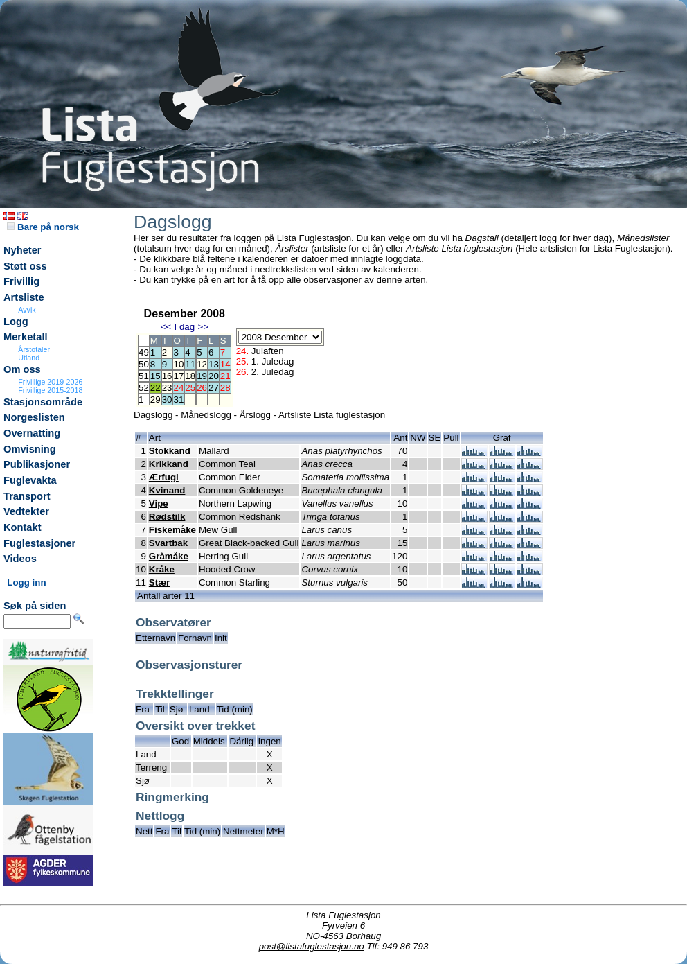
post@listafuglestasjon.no (311, 946)
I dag (184, 327)
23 (167, 388)
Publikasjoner (36, 464)
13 (213, 364)
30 (167, 399)
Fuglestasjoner (39, 543)
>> (203, 327)
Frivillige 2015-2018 (50, 390)
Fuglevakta (30, 480)
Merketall (25, 336)
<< (165, 327)
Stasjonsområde (42, 401)
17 (178, 376)
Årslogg (255, 415)
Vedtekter (26, 511)
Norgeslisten (34, 417)
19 (202, 376)
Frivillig (21, 281)
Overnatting (31, 433)
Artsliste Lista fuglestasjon (331, 415)
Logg (15, 321)
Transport (27, 496)
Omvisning (29, 449)
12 (202, 364)
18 (190, 376)
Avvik (26, 310)
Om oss (22, 369)
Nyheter (22, 250)
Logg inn (26, 582)
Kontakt (22, 527)
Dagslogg (153, 415)
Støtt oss (25, 266)
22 (155, 388)
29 (155, 399)
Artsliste (23, 297)
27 (213, 388)
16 (167, 376)
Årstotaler (34, 349)
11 (190, 364)
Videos (20, 558)
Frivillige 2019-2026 (50, 382)
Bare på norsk (43, 227)
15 (155, 376)
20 (213, 376)
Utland (28, 357)
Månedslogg (206, 415)
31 (178, 399)
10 (178, 364)
